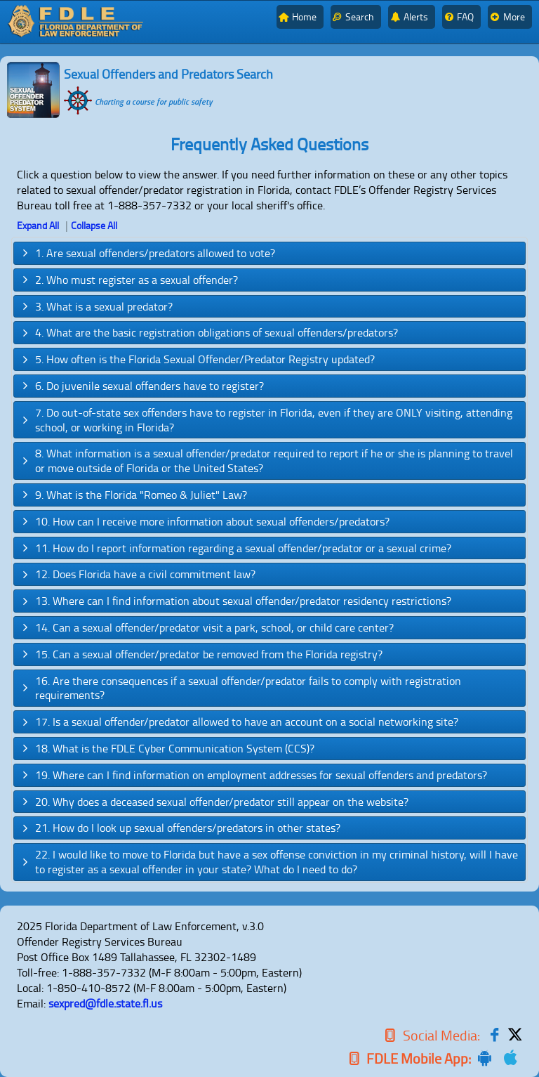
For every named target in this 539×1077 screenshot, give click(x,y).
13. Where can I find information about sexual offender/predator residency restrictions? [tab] (235, 600)
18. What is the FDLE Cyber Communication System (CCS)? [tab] (167, 748)
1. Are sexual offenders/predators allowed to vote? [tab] (147, 253)
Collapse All (94, 225)
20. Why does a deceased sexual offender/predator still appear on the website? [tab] (214, 801)
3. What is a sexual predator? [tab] (96, 306)
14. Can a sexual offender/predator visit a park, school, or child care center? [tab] (207, 627)
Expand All (38, 225)
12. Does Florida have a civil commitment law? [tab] (137, 574)
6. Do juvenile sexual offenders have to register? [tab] (142, 385)
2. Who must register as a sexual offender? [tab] (129, 279)
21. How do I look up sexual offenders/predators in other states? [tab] (180, 827)
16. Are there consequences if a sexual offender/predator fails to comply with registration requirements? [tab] (240, 688)
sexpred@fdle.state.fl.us (105, 1003)
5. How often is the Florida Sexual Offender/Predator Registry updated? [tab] (197, 359)
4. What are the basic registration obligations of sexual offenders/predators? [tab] (209, 332)
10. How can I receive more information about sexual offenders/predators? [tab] (205, 521)
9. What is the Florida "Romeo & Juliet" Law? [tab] (133, 494)
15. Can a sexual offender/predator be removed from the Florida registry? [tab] (201, 654)
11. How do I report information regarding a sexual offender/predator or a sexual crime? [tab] (235, 548)
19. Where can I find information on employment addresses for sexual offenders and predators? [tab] (253, 775)
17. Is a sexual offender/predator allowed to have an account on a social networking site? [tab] (239, 721)
